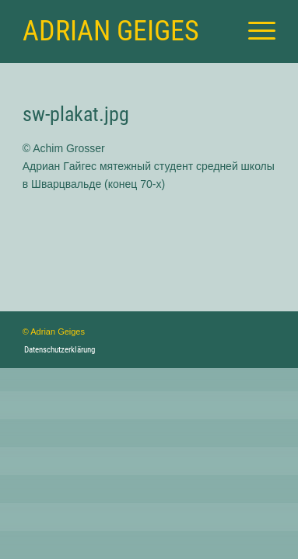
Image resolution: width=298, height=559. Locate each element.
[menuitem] (254, 31)
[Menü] (254, 31)
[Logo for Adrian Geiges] (124, 31)
